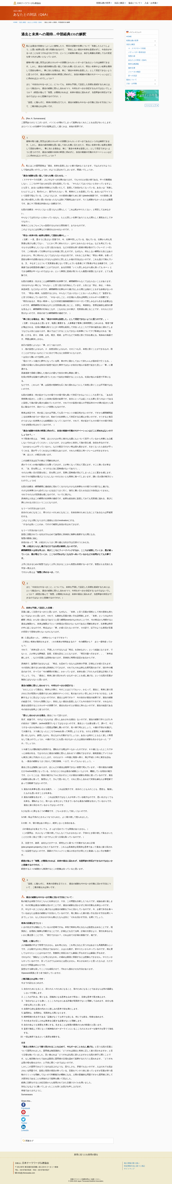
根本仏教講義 (133, 64)
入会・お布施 (150, 3)
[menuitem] (103, 2)
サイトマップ (129, 1169)
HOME (129, 36)
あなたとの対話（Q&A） (35, 22)
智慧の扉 (131, 56)
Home (15, 22)
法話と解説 (119, 3)
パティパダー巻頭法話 (137, 52)
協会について (134, 3)
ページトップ (151, 105)
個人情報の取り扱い (132, 1163)
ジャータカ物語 (134, 72)
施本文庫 (131, 68)
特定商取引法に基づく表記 (134, 1166)
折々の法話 (132, 76)
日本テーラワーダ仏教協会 (29, 3)
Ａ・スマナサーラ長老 (137, 48)
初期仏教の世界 (103, 3)
